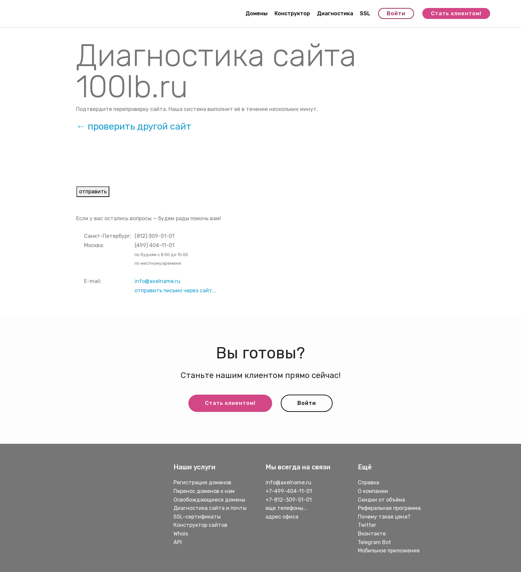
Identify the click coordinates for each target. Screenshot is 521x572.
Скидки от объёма (381, 500)
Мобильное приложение (389, 550)
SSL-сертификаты (197, 517)
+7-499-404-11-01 (288, 491)
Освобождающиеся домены (209, 500)
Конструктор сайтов (200, 525)
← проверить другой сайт (133, 126)
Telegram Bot (374, 542)
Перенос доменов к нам (204, 491)
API (177, 542)
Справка (368, 482)
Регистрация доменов (202, 482)
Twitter (367, 525)
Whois (180, 533)
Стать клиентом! (456, 13)
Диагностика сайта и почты (210, 508)
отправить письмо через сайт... (175, 290)
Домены (256, 13)
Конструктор (292, 13)
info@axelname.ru (157, 281)
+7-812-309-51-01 (288, 500)
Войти (396, 13)
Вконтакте (372, 533)
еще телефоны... (286, 508)
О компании (373, 491)
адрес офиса (281, 517)
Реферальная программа (389, 508)
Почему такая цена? (384, 517)
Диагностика (335, 13)
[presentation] (126, 164)
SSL (365, 13)
